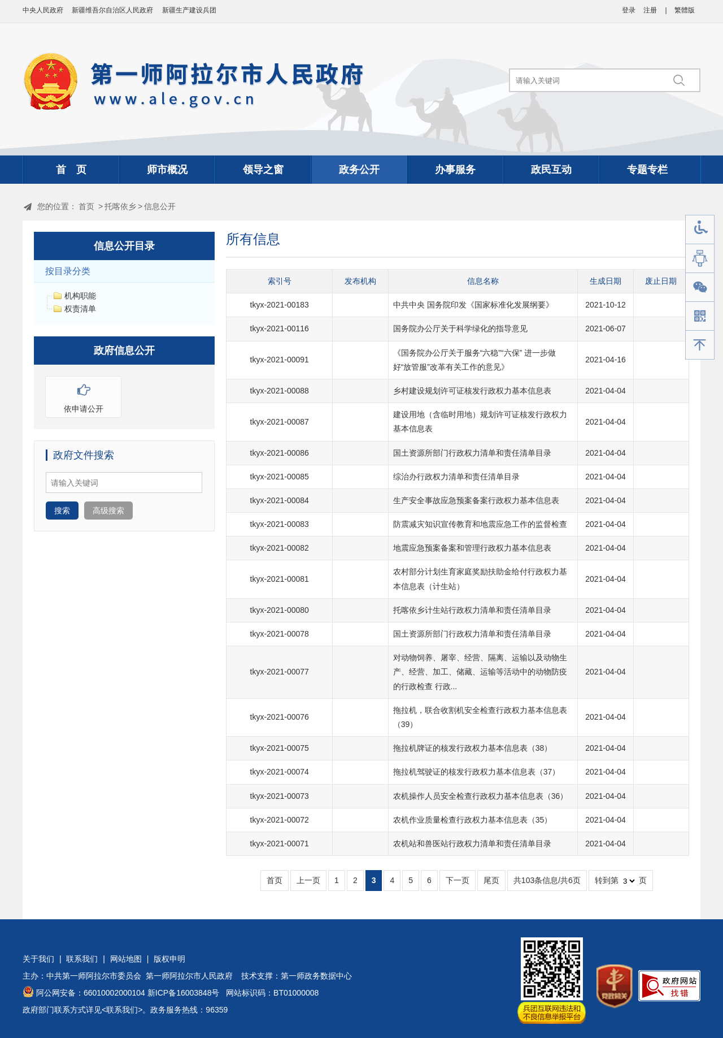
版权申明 (169, 958)
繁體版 (684, 10)
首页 (86, 206)
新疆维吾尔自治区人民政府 (112, 10)
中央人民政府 (43, 10)
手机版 (700, 316)
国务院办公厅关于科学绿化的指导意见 (460, 328)
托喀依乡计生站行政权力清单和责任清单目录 (472, 610)
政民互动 (551, 169)
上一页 (308, 880)
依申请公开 (83, 395)
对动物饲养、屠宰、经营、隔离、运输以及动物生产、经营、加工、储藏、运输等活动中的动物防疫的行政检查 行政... (480, 671)
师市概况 (167, 169)
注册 (650, 10)
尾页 (491, 880)
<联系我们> (122, 1009)
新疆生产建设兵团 (189, 10)
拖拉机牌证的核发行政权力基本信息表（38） (472, 747)
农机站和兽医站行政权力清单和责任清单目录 (472, 843)
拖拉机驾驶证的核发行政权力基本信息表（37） (476, 771)
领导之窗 (263, 169)
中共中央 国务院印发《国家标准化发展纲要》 (473, 304)
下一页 (457, 880)
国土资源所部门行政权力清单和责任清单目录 (472, 452)
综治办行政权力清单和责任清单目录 (456, 476)
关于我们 (38, 958)
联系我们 (82, 958)
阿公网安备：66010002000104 (90, 992)
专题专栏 (647, 169)
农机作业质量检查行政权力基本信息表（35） (472, 819)
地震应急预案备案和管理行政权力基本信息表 (472, 547)
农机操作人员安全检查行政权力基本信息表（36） (480, 796)
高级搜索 (108, 510)
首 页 (71, 169)
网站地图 (126, 958)
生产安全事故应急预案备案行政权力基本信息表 (476, 500)
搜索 (62, 510)
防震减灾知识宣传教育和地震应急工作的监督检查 (480, 524)
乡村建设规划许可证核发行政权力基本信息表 (472, 390)
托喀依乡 (120, 206)
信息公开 (160, 206)
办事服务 (455, 169)
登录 (628, 10)
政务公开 (359, 169)
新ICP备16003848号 (183, 992)
